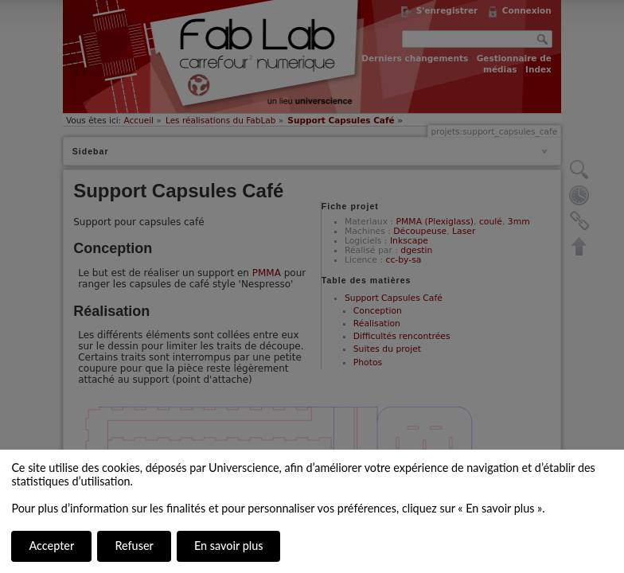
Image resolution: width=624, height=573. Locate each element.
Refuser (134, 545)
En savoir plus (228, 545)
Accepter (51, 545)
